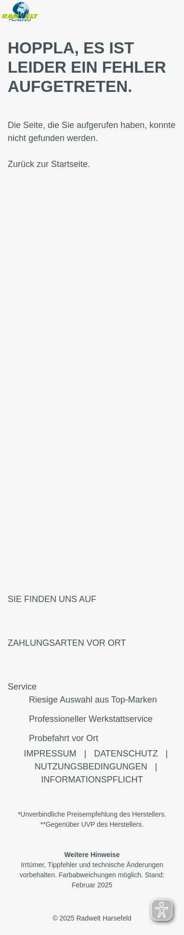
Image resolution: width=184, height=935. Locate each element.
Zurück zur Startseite (48, 164)
